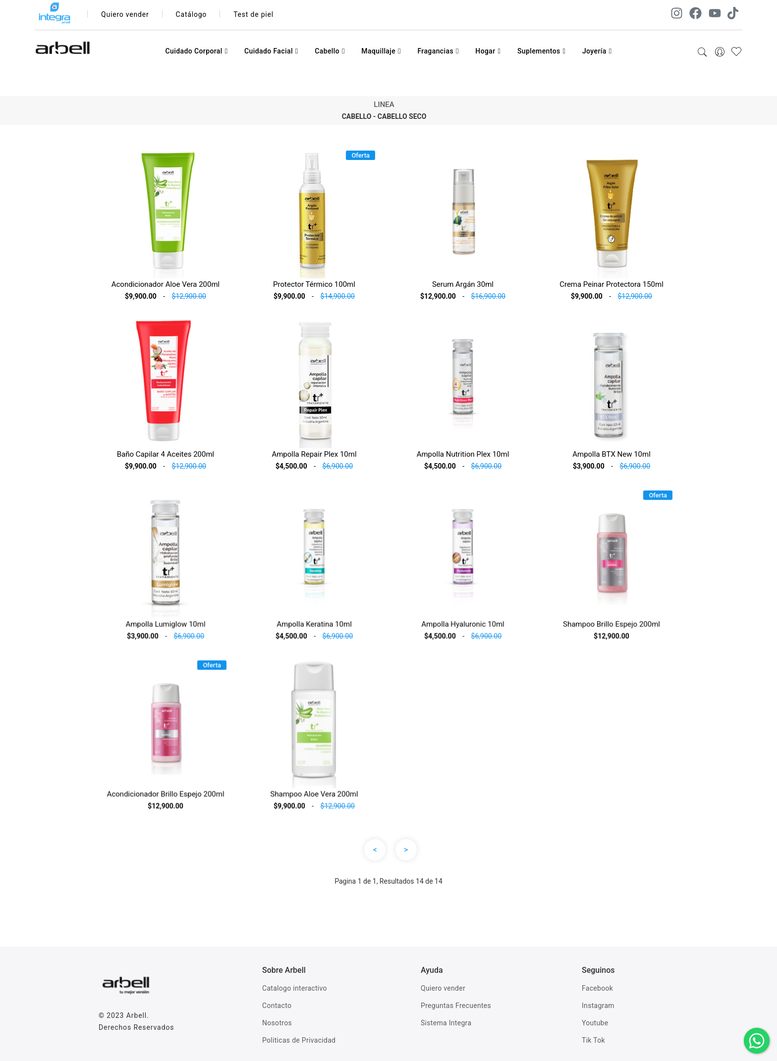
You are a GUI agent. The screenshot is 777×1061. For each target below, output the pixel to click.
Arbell (136, 1015)
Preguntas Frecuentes (456, 1005)
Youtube (595, 1023)
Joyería (597, 51)
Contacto (276, 1005)
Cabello (330, 51)
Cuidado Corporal (196, 51)
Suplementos (541, 51)
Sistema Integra (446, 1023)
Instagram (598, 1005)
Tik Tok (593, 1040)
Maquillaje (381, 51)
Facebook (597, 988)
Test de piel (253, 14)
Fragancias (437, 51)
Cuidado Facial (271, 51)
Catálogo (191, 14)
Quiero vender (125, 14)
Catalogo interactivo (294, 988)
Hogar (487, 51)
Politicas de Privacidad (298, 1040)
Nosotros (277, 1023)
